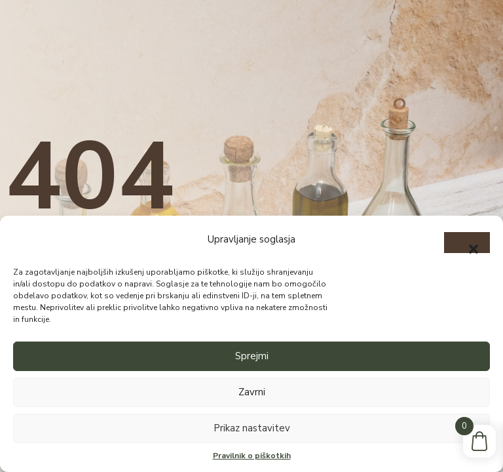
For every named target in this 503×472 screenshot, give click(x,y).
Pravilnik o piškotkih (252, 455)
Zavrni (251, 392)
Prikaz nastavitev (252, 428)
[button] (467, 242)
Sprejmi (252, 356)
